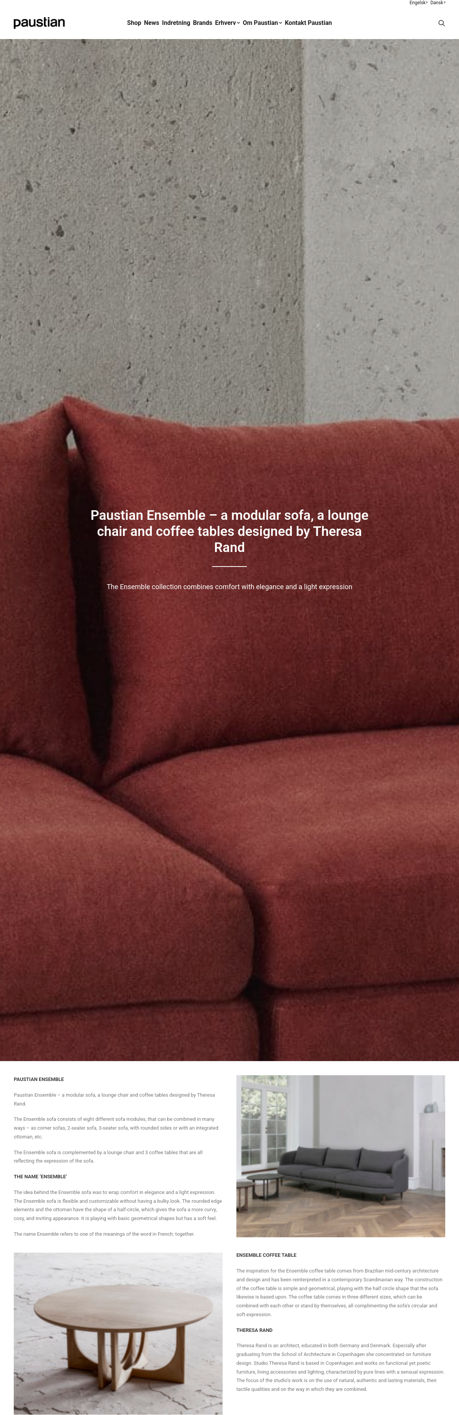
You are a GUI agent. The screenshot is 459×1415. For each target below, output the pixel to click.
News (151, 22)
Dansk (437, 2)
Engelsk (419, 2)
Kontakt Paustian (308, 22)
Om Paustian (262, 22)
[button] (441, 23)
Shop (134, 22)
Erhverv (227, 22)
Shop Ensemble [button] (229, 1006)
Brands (203, 22)
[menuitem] (419, 2)
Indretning (176, 22)
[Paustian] (39, 23)
